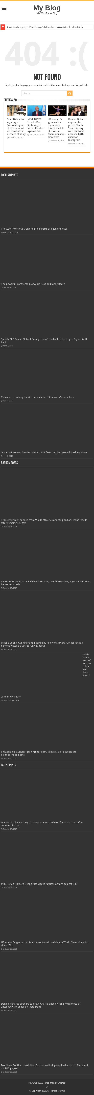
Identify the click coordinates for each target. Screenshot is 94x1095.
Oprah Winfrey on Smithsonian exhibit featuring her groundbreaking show (44, 452)
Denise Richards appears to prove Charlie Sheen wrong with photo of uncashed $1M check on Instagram (77, 129)
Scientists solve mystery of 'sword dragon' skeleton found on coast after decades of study (45, 27)
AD (41, 1083)
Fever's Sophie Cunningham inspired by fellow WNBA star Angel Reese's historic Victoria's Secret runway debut (42, 644)
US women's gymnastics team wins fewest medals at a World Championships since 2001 (57, 128)
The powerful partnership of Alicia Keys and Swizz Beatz (33, 283)
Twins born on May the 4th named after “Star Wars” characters (37, 397)
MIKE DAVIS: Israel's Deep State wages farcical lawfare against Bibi (36, 125)
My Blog (47, 8)
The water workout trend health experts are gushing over (34, 228)
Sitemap (62, 1083)
